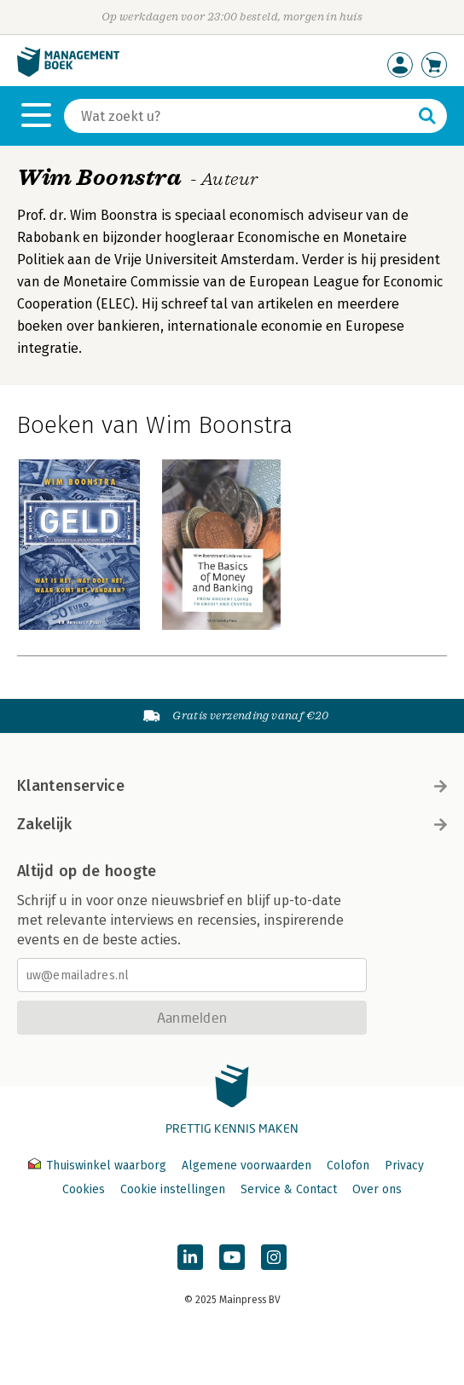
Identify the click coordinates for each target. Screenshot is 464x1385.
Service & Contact (289, 1189)
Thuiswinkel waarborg (99, 1165)
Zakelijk (232, 824)
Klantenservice (232, 785)
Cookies (83, 1189)
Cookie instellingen (172, 1189)
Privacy (404, 1165)
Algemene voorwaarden (246, 1165)
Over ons (377, 1189)
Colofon (348, 1165)
